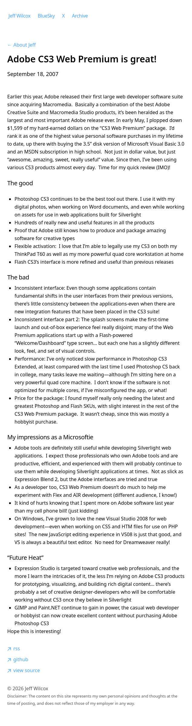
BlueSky (46, 15)
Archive (80, 15)
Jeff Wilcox (19, 15)
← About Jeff (21, 44)
